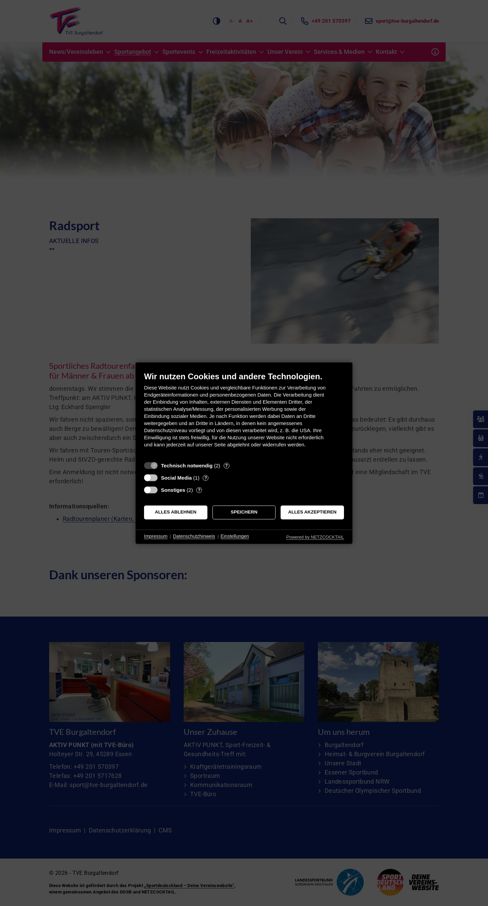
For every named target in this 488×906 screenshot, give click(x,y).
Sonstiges (173, 490)
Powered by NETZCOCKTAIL (315, 537)
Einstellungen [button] (235, 536)
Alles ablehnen (176, 512)
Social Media (176, 478)
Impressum (155, 536)
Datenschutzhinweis (194, 536)
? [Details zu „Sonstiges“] (199, 489)
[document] (244, 415)
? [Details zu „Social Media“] (205, 477)
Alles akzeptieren (312, 512)
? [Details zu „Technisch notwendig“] (226, 465)
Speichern (244, 512)
